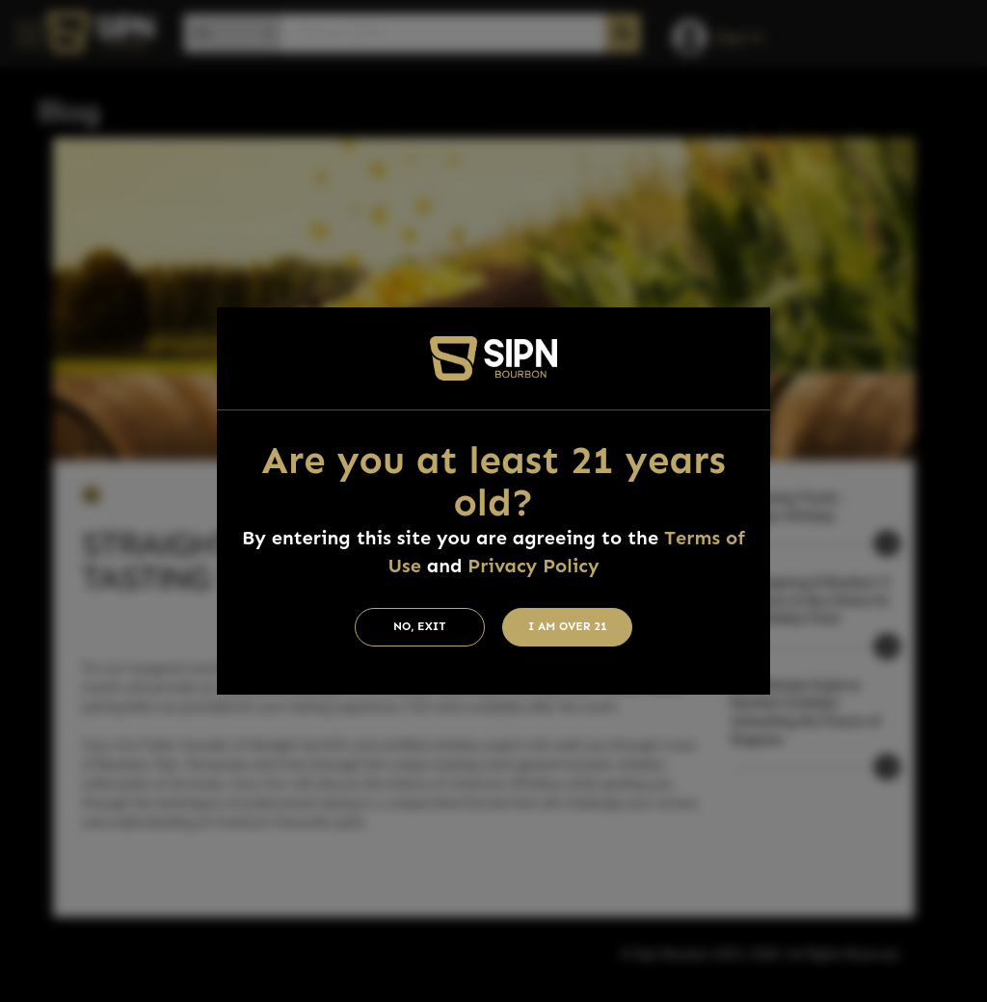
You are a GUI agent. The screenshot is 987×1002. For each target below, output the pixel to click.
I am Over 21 (567, 626)
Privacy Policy (533, 565)
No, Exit (419, 626)
